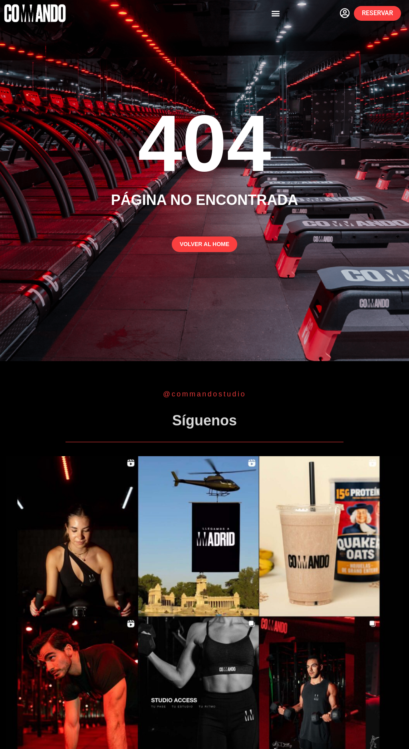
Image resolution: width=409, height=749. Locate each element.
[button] (275, 13)
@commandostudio (204, 394)
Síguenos (204, 422)
